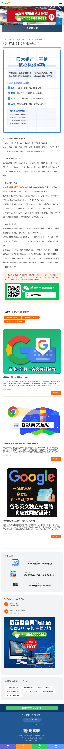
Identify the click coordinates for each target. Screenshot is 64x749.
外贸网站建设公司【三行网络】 (16, 39)
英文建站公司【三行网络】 (14, 321)
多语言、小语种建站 (44, 687)
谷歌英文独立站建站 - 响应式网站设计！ (20, 521)
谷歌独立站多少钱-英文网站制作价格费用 (20, 443)
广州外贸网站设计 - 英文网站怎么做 (40, 564)
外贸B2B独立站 (28, 687)
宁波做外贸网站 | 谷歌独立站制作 (40, 586)
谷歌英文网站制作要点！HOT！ (16, 377)
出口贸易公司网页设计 (13, 696)
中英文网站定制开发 (13, 691)
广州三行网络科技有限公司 (35, 738)
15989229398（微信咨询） (32, 708)
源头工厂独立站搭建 (31, 691)
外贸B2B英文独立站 (12, 317)
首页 (8, 746)
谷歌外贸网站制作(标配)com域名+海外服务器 (39, 575)
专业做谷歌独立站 (12, 687)
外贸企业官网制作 (47, 691)
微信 (40, 746)
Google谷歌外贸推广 (31, 317)
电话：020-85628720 (32, 720)
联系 (56, 746)
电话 (24, 746)
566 (31, 39)
